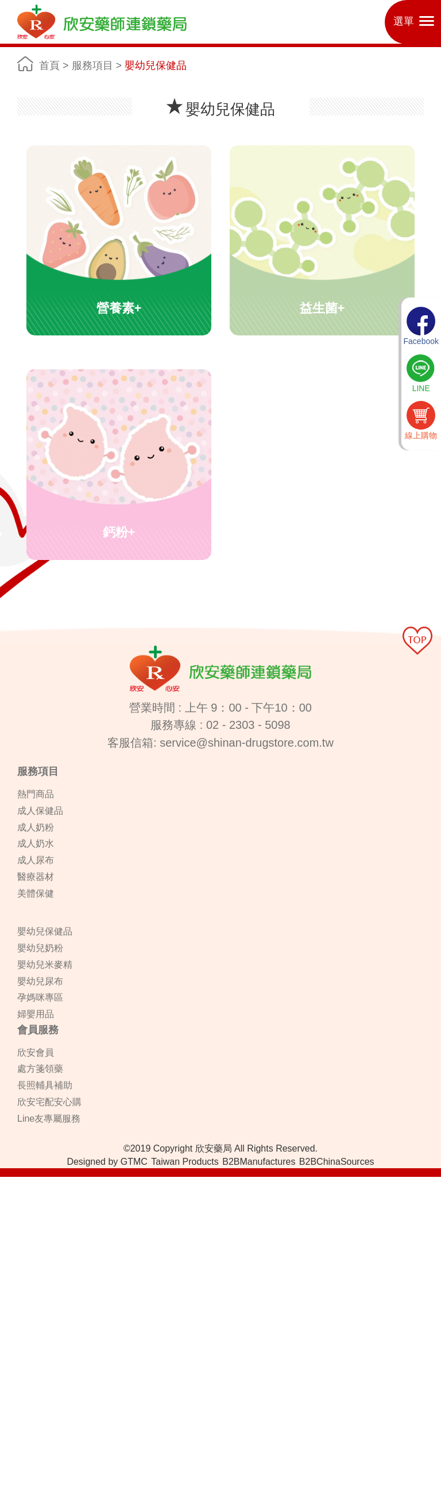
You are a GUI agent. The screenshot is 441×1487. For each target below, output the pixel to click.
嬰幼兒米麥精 (44, 965)
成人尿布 (35, 860)
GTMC (134, 1162)
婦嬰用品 (35, 1014)
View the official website (92, 1297)
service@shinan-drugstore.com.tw (247, 742)
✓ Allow (14, 1205)
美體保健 (35, 893)
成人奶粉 (35, 827)
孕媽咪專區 (40, 997)
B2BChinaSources (336, 1162)
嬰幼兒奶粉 (40, 948)
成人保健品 (40, 811)
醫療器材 (35, 877)
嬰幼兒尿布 (40, 981)
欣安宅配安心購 (49, 1102)
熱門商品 (35, 794)
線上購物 (421, 420)
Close (10, 1182)
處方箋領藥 (40, 1068)
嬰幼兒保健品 (156, 65)
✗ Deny (14, 1217)
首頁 (49, 65)
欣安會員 (35, 1052)
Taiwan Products (184, 1162)
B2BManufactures (258, 1162)
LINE (421, 373)
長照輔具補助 (44, 1085)
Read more (24, 1297)
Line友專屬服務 (48, 1118)
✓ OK (289, 1481)
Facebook (421, 326)
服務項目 (92, 65)
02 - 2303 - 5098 (248, 725)
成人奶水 (35, 843)
